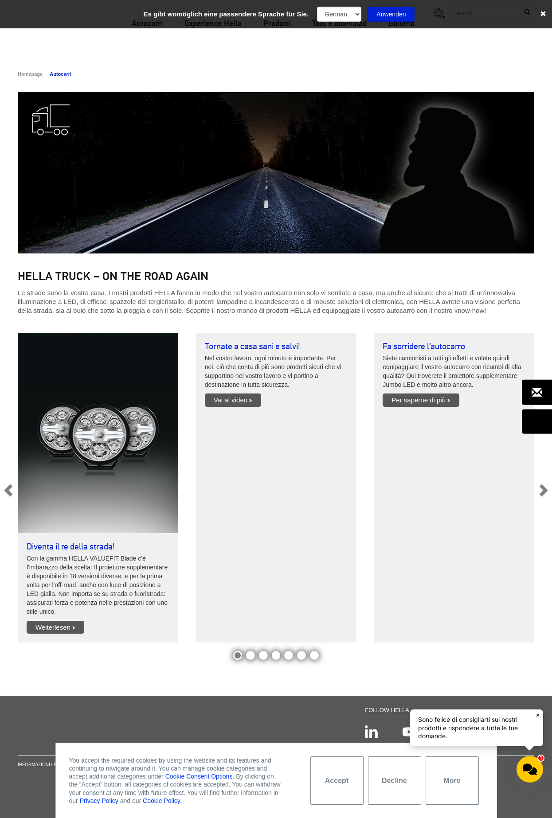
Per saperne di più (418, 400)
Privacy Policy (99, 800)
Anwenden (391, 14)
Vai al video (230, 400)
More (451, 780)
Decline (394, 780)
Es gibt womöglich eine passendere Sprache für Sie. (226, 14)
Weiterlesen (52, 627)
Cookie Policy (161, 800)
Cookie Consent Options (199, 776)
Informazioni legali (42, 769)
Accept (336, 780)
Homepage (30, 74)
